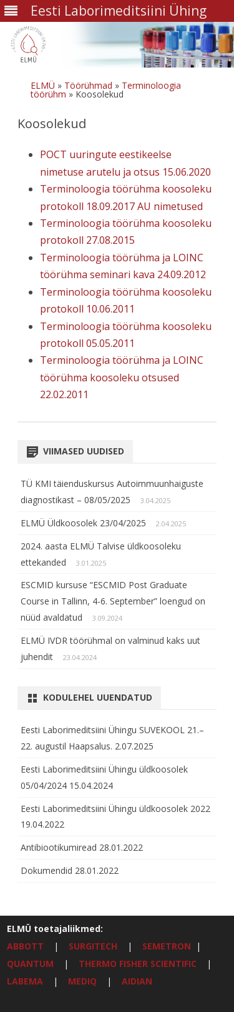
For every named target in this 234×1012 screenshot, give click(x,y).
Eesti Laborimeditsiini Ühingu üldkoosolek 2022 (115, 808)
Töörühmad (88, 85)
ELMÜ (43, 85)
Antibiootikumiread (60, 847)
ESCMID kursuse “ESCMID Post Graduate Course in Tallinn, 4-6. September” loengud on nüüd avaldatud (113, 601)
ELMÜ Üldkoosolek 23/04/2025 (83, 523)
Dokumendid (48, 870)
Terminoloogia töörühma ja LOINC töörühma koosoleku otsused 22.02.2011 (121, 377)
